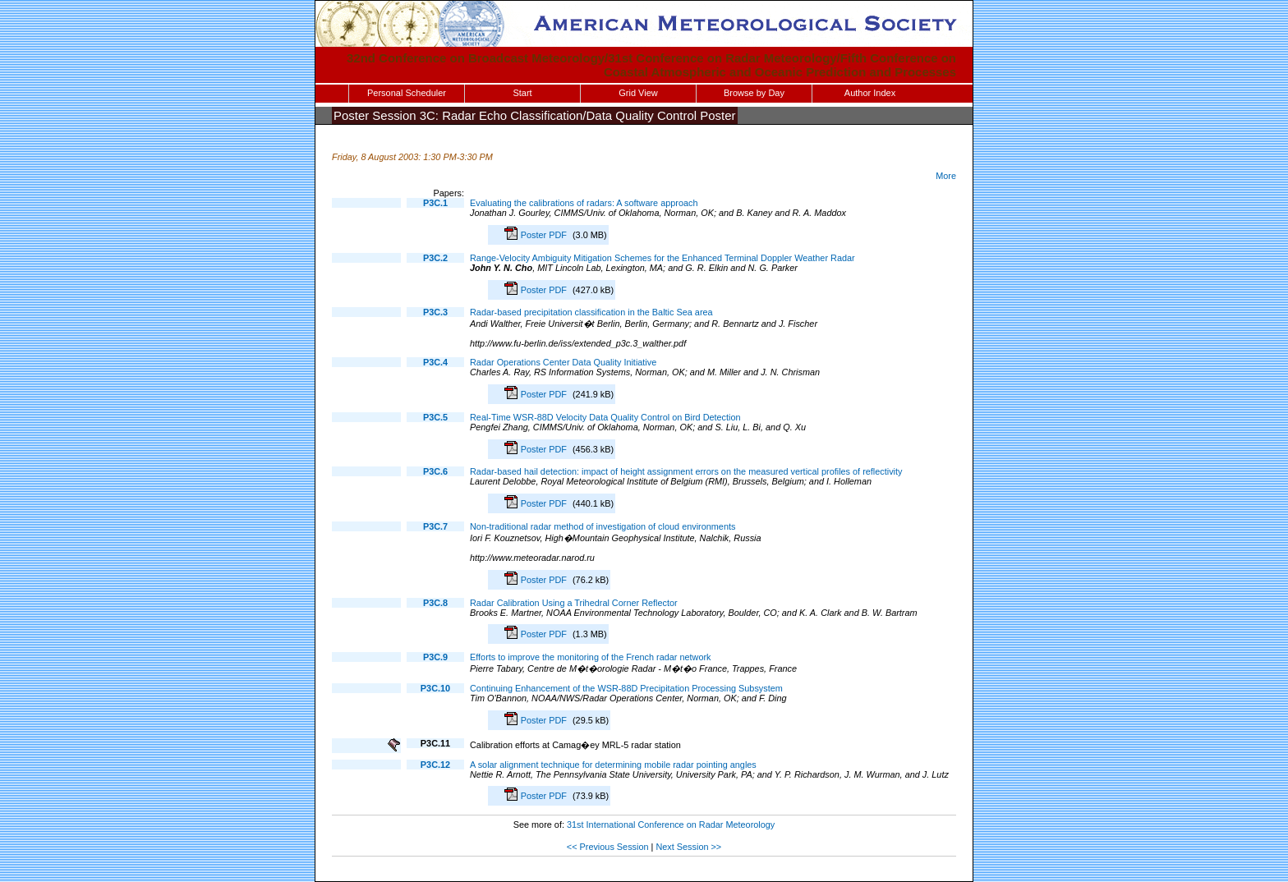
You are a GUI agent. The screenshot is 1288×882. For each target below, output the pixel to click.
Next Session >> (688, 847)
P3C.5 (435, 417)
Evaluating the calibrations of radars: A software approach (583, 203)
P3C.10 (435, 688)
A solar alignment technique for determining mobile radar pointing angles (613, 764)
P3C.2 (435, 258)
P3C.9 (435, 657)
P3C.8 (435, 603)
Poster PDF (545, 235)
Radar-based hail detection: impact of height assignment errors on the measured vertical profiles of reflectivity (686, 471)
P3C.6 (435, 471)
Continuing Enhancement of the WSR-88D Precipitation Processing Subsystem (626, 688)
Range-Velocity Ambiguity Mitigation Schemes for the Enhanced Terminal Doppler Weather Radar (662, 258)
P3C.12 (435, 764)
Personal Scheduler (406, 93)
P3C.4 (435, 362)
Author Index (869, 93)
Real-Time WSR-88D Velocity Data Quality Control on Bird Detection (605, 417)
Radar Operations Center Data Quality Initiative (563, 362)
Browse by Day (754, 93)
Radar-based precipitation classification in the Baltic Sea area (591, 312)
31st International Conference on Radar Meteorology (671, 824)
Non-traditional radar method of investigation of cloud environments (602, 526)
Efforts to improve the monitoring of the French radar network (590, 657)
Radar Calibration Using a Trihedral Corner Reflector (574, 603)
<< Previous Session (608, 847)
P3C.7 (435, 526)
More (946, 176)
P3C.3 (435, 312)
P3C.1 (435, 203)
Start (522, 93)
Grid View (638, 93)
